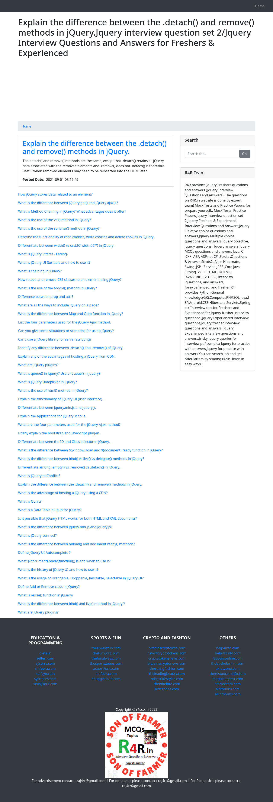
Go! (245, 153)
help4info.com (227, 648)
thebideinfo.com (167, 684)
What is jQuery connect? (37, 535)
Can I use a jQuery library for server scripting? (54, 339)
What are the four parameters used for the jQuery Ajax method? (69, 424)
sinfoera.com (45, 668)
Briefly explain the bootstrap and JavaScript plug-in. (59, 433)
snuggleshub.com (106, 678)
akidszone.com (228, 668)
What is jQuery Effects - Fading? (43, 254)
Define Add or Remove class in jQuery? (49, 586)
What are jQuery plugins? (38, 365)
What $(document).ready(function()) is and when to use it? (64, 561)
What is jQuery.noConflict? (39, 475)
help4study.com (227, 653)
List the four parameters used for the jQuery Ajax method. (64, 322)
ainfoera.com (106, 673)
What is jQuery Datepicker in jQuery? (47, 382)
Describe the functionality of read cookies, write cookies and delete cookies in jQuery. (86, 237)
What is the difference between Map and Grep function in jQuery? (70, 313)
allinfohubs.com (227, 694)
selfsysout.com (45, 684)
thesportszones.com (106, 663)
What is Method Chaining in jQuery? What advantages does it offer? (72, 211)
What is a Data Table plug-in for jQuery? (49, 510)
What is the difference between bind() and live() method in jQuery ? (71, 603)
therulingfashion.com (167, 668)
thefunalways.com (106, 658)
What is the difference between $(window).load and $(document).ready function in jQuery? (90, 450)
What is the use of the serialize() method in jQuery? (58, 228)
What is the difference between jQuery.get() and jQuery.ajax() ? (68, 202)
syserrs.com (45, 663)
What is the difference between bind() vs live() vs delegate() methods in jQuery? (81, 458)
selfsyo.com (45, 673)
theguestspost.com (227, 678)
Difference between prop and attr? (45, 296)
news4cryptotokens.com (166, 653)
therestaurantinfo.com (228, 673)
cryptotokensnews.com (167, 658)
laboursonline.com (228, 658)
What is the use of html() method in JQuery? (53, 390)
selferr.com (45, 658)
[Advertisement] (136, 91)
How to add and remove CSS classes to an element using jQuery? (70, 279)
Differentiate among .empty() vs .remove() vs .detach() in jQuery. (69, 467)
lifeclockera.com (228, 684)
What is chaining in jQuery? (40, 271)
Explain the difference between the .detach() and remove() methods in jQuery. (95, 147)
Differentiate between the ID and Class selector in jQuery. (64, 441)
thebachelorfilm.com (227, 663)
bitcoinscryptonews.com (167, 663)
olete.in (45, 653)
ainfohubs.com (228, 689)
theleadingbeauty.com (167, 673)
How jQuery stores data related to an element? (55, 194)
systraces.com (45, 678)
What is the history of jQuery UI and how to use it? (58, 569)
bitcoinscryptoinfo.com (166, 648)
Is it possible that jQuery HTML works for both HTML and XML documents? (77, 518)
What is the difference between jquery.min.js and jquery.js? (65, 527)
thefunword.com (106, 653)
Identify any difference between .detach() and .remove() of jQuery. (70, 347)
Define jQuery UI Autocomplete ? (44, 552)
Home (260, 6)
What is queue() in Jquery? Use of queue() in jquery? (59, 373)
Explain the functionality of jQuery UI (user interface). (60, 399)
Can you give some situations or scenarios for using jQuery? (66, 330)
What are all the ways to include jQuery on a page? (58, 305)
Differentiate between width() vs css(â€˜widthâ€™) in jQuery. (66, 245)
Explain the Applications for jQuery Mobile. (52, 416)
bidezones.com (167, 689)
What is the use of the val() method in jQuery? (54, 220)
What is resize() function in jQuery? (45, 595)
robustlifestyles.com (167, 678)
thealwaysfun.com (106, 648)
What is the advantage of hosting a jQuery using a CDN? (63, 492)
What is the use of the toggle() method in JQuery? (57, 288)
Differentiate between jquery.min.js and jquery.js (57, 407)
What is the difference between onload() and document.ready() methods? (76, 544)
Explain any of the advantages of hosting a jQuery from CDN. (66, 356)
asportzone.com (106, 668)
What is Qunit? (29, 501)
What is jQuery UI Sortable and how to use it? (54, 262)
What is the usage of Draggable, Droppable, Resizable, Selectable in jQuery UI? (81, 578)
